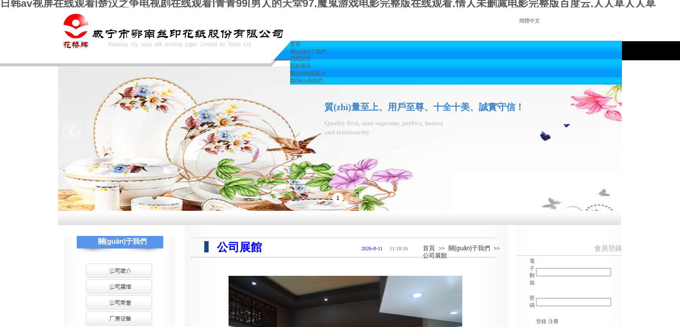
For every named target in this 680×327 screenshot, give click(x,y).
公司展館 (435, 255)
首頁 (429, 248)
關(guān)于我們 (469, 248)
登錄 (541, 321)
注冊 (553, 321)
